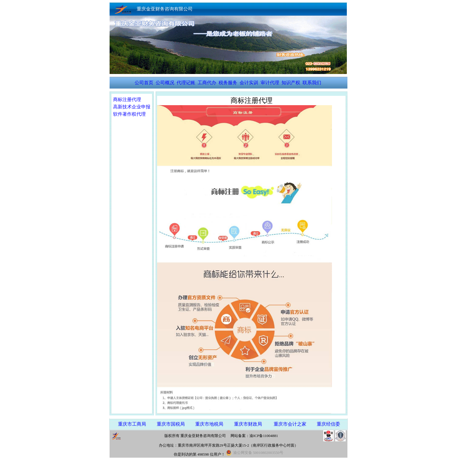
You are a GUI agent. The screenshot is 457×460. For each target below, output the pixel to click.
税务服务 (228, 82)
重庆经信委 (328, 424)
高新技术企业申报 (131, 106)
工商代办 (207, 82)
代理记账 (186, 82)
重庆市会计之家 (290, 424)
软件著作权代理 (129, 114)
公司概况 (165, 82)
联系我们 (312, 82)
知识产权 (291, 82)
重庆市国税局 (171, 424)
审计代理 (270, 82)
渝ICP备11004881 (263, 435)
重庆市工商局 (132, 424)
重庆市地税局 (209, 424)
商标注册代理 (127, 99)
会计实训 (249, 82)
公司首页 (144, 82)
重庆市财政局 (248, 424)
